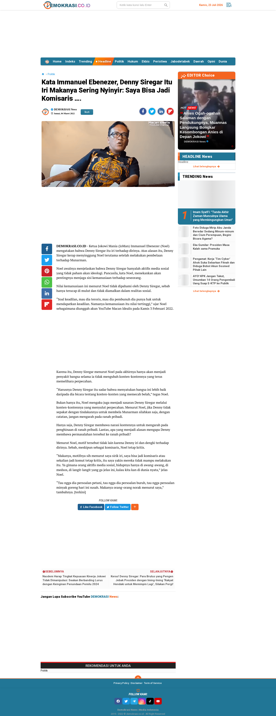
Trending (85, 61)
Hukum (133, 61)
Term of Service (153, 683)
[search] (143, 5)
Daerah (198, 61)
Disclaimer (136, 683)
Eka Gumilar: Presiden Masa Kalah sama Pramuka (211, 246)
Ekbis (146, 61)
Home (57, 61)
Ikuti (86, 112)
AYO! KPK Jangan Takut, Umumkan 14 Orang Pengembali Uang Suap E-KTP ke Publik (214, 279)
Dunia (223, 61)
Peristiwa (160, 61)
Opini (211, 61)
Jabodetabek (180, 61)
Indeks (70, 61)
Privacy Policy (121, 683)
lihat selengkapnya (206, 166)
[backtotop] (138, 678)
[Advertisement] (138, 33)
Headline (103, 61)
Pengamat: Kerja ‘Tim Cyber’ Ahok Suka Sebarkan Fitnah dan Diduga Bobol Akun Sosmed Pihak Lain (214, 264)
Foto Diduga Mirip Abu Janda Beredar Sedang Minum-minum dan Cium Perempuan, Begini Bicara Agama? (213, 233)
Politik (119, 61)
